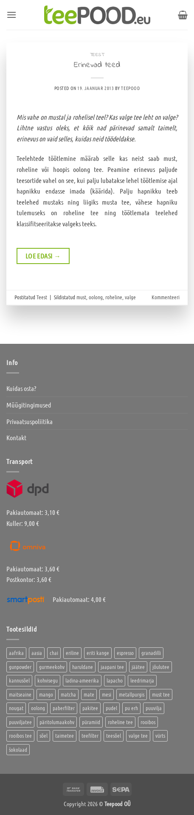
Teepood (130, 87)
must (81, 297)
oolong (96, 297)
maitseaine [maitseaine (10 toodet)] (20, 694)
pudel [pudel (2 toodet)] (111, 707)
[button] (11, 14)
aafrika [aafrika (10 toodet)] (16, 652)
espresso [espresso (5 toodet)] (125, 652)
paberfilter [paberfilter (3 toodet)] (64, 707)
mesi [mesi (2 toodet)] (106, 694)
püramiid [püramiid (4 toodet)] (91, 721)
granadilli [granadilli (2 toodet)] (151, 652)
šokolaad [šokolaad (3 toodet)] (18, 749)
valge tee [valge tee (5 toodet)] (138, 735)
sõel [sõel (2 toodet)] (43, 735)
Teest (97, 54)
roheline (113, 297)
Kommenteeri (166, 297)
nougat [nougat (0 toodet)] (16, 707)
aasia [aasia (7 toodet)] (36, 652)
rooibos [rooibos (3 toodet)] (148, 721)
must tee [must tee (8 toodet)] (161, 694)
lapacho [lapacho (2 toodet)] (115, 680)
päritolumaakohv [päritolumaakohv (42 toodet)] (56, 721)
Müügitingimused (28, 405)
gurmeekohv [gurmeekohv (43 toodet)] (52, 666)
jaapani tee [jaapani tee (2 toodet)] (112, 666)
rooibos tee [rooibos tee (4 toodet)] (20, 735)
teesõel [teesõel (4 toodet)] (113, 735)
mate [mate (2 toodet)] (89, 694)
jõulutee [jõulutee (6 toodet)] (160, 666)
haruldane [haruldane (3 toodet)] (82, 666)
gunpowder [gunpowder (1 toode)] (20, 666)
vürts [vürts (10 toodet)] (160, 735)
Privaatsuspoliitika (29, 421)
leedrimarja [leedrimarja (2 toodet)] (142, 680)
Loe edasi (43, 256)
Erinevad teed (97, 65)
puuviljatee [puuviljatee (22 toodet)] (20, 721)
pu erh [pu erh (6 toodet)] (131, 707)
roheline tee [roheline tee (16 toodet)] (120, 721)
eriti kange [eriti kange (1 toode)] (98, 652)
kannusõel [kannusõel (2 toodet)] (19, 680)
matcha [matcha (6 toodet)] (68, 694)
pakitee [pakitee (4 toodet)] (90, 707)
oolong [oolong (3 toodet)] (38, 707)
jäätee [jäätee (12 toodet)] (138, 666)
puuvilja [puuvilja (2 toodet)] (154, 707)
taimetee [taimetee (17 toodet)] (64, 735)
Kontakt (16, 437)
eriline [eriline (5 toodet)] (72, 652)
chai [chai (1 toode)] (54, 652)
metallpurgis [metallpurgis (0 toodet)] (131, 694)
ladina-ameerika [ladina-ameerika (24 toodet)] (82, 680)
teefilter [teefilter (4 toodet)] (90, 735)
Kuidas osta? (21, 388)
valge (130, 297)
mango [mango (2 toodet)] (46, 694)
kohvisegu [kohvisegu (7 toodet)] (47, 680)
